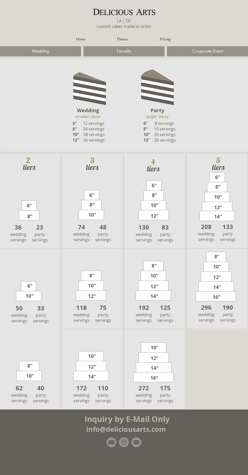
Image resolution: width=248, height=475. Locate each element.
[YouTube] (136, 442)
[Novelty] (124, 51)
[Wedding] (40, 51)
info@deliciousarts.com (126, 429)
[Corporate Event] (207, 51)
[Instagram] (124, 442)
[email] (111, 442)
